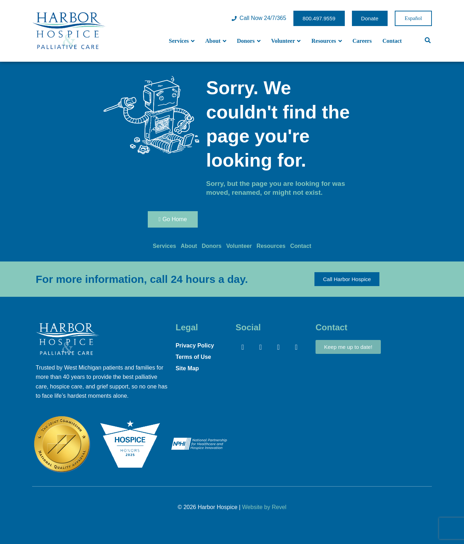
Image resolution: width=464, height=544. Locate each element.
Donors (249, 41)
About (215, 41)
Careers (362, 41)
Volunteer (286, 41)
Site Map (187, 368)
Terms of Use (193, 357)
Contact (392, 41)
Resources (326, 41)
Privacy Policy (195, 345)
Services (182, 41)
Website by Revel (264, 507)
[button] (428, 40)
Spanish (413, 18)
